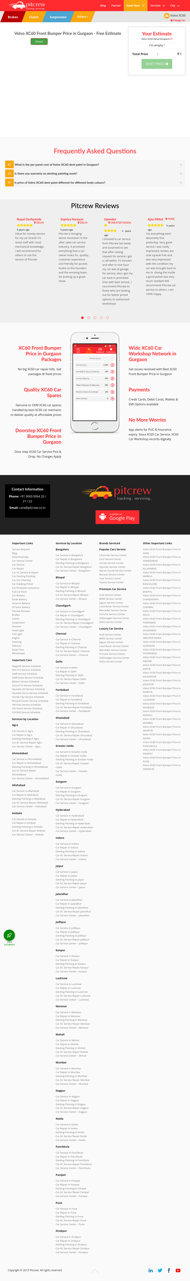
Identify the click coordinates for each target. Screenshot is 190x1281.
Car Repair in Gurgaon (68, 791)
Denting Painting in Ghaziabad (73, 731)
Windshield (18, 653)
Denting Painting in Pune (69, 1216)
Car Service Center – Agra (26, 746)
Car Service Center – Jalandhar (72, 915)
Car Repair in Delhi (66, 671)
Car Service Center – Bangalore (73, 570)
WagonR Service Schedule (26, 666)
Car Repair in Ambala (24, 823)
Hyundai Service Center (112, 567)
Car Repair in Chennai (68, 643)
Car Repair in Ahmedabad (26, 763)
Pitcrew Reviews (95, 205)
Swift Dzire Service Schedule (27, 677)
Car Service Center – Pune (70, 1224)
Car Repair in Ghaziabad (69, 727)
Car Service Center (22, 560)
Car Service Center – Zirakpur (72, 1252)
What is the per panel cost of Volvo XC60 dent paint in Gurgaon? (56, 164)
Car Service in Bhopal (67, 583)
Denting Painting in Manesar (71, 1019)
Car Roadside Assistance (25, 587)
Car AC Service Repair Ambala (28, 830)
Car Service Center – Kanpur (71, 971)
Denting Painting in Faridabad (72, 703)
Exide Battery (19, 599)
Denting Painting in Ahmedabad (30, 766)
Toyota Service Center (111, 582)
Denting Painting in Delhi (69, 675)
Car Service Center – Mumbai (72, 1083)
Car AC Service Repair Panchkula (74, 1164)
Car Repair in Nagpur (67, 1100)
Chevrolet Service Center (113, 555)
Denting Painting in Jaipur (70, 879)
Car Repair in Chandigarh (70, 615)
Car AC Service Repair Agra (27, 742)
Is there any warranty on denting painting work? (45, 173)
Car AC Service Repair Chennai (73, 651)
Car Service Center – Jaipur (70, 887)
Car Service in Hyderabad (70, 815)
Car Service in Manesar (68, 1012)
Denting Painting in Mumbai (71, 1076)
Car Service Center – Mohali (71, 1055)
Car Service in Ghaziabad (69, 723)
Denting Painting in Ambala (27, 826)
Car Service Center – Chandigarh (74, 626)
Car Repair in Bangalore (69, 559)
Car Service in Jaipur (67, 871)
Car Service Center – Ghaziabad (73, 739)
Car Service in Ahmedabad (27, 759)
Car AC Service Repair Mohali (72, 1052)
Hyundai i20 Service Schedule (28, 689)
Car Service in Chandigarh (70, 611)
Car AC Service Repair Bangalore (74, 567)
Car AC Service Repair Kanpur (72, 967)
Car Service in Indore (67, 843)
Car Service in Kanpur (68, 956)
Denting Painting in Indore (70, 851)
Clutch (15, 618)
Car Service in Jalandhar (69, 899)
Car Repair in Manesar (68, 1016)
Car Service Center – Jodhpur (72, 943)
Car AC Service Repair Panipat (72, 1192)
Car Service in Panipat (68, 1180)
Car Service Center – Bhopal (71, 598)
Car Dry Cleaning (21, 580)
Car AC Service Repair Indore (72, 855)
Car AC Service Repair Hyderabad (74, 827)
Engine (16, 638)
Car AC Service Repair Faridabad (74, 707)
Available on (117, 517)
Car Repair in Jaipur (66, 875)
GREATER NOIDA (121, 222)
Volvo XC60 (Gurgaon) (157, 38)
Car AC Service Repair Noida (71, 1136)
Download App (20, 557)
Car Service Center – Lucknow (72, 999)
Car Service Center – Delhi (70, 683)
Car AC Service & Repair (25, 572)
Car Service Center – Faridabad (73, 711)
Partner (116, 5)
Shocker (16, 626)
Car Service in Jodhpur (68, 928)
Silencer (16, 645)
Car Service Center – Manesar (72, 1027)
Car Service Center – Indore (71, 859)
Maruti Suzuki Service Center (115, 570)
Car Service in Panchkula (69, 1152)
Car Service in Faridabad (69, 695)
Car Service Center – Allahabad (29, 806)
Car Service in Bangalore (69, 555)
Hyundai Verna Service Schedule (30, 693)
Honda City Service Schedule (28, 697)
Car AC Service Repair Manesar (73, 1023)
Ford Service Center (110, 559)
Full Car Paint (19, 591)
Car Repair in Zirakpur (68, 1240)
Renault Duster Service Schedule (30, 700)
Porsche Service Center (112, 614)
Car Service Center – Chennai (72, 655)
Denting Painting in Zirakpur (71, 1244)
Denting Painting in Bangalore (72, 563)
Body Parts (18, 649)
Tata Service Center (110, 578)
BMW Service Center (110, 598)
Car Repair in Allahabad (25, 794)
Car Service (18, 564)
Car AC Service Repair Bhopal (72, 595)
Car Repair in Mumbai (68, 1072)
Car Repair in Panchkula (69, 1156)
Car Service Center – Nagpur (71, 1112)
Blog (103, 5)
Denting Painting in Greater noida (74, 759)
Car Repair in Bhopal (67, 587)
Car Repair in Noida (66, 1128)
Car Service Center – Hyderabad (73, 831)
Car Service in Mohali (67, 1040)
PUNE (171, 218)
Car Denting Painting (23, 576)
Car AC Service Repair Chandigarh (74, 623)
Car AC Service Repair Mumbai (73, 1080)
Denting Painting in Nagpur (71, 1104)
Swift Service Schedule (24, 673)
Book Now (136, 5)
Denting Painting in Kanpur (71, 963)
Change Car (178, 20)
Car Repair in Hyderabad (69, 819)
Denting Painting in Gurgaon (71, 795)
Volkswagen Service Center (114, 618)
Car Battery (18, 595)
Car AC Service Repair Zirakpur (73, 1248)
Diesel (39, 41)
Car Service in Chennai (68, 639)
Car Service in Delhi (66, 667)
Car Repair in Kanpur (67, 960)
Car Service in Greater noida (71, 751)
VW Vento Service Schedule (27, 708)
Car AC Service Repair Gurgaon (73, 799)
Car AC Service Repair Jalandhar (73, 911)
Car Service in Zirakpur (68, 1237)
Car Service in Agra (22, 731)
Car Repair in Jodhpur (68, 932)
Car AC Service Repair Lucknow (73, 995)
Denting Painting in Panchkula (72, 1160)
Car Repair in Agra (22, 735)
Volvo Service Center (110, 622)
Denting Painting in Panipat (71, 1188)
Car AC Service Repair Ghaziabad (74, 735)
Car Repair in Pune (66, 1212)
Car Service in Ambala (24, 819)
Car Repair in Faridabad (69, 699)
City (174, 5)
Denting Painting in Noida (70, 1132)
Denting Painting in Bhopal (71, 591)
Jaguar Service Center (111, 602)
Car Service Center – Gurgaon (72, 803)
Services (157, 5)
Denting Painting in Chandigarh (73, 619)
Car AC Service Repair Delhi (71, 679)
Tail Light (17, 634)
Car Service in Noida (67, 1124)
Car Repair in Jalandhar (68, 903)
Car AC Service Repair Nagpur (72, 1108)
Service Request (21, 549)
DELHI (40, 222)
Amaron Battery (21, 603)
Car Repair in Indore (67, 847)
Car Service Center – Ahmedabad (30, 778)
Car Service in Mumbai (68, 1068)
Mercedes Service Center (113, 610)
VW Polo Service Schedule (26, 704)
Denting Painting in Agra (25, 738)
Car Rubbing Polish (22, 584)
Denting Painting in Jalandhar (72, 907)
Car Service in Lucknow (68, 984)
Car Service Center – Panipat (71, 1196)
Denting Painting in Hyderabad (73, 823)
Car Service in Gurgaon (68, 787)
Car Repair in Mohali (67, 1044)
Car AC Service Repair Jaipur (71, 883)
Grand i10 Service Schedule (27, 685)
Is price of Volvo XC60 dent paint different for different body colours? (59, 182)
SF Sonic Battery (21, 607)
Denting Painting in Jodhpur (71, 935)
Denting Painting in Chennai (71, 647)
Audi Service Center (110, 595)
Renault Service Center (112, 574)
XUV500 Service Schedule (26, 712)
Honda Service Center (111, 563)
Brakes (16, 614)
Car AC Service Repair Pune (71, 1220)
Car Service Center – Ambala (28, 834)
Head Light (18, 630)
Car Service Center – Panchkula (73, 1168)
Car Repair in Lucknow (68, 988)
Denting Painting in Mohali (70, 1048)
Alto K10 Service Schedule (26, 669)
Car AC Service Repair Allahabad (30, 802)
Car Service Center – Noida (71, 1140)
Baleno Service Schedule (25, 681)
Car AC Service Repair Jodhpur (72, 939)
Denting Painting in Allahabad (28, 798)
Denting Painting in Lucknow (72, 991)
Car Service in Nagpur (68, 1096)
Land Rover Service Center (114, 606)
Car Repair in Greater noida (71, 755)
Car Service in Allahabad (25, 791)
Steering (16, 641)
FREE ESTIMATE (9, 943)
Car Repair (18, 568)
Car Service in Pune (66, 1208)
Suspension (18, 622)
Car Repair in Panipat (67, 1184)
